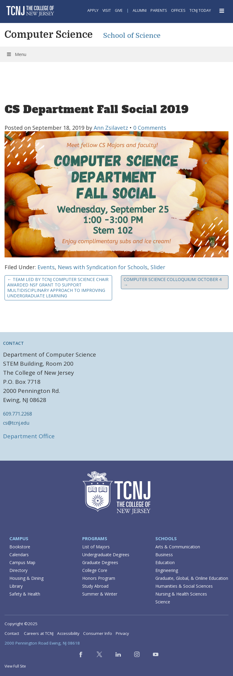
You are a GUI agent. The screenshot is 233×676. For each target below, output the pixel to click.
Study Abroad (95, 586)
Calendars (19, 554)
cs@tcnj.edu (16, 423)
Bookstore (19, 547)
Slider (157, 267)
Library (16, 586)
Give (119, 10)
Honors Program (98, 578)
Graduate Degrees (100, 562)
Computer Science (49, 34)
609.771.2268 (17, 413)
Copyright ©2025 (21, 623)
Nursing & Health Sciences (181, 594)
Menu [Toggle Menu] (16, 54)
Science (162, 602)
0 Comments (149, 127)
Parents (158, 10)
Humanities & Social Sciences (184, 586)
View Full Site (15, 666)
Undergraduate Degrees (105, 554)
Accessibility (68, 633)
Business (164, 554)
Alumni (140, 10)
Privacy (122, 633)
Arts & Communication (177, 547)
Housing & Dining (26, 578)
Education (165, 562)
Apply (93, 10)
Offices (178, 10)
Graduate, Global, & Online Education (191, 578)
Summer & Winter (99, 594)
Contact (12, 633)
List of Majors (96, 547)
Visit (106, 10)
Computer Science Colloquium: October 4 (173, 282)
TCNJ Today (200, 10)
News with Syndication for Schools (102, 267)
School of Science (131, 35)
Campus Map (22, 562)
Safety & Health (24, 594)
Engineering (166, 570)
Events (46, 267)
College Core (94, 570)
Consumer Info (97, 633)
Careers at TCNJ (38, 633)
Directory (18, 570)
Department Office (29, 436)
